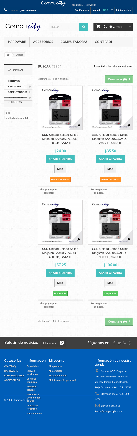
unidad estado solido (17, 127)
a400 (17, 132)
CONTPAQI (12, 149)
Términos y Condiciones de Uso (33, 397)
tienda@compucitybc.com (108, 411)
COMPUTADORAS (74, 41)
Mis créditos (55, 371)
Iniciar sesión (123, 10)
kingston (11, 138)
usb (8, 122)
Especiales (33, 366)
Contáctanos (82, 10)
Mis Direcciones (58, 375)
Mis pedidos (55, 366)
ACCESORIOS (43, 41)
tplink (9, 154)
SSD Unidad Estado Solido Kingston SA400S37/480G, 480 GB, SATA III (60, 253)
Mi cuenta (57, 360)
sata (8, 132)
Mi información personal (62, 380)
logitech (10, 143)
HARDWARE (17, 41)
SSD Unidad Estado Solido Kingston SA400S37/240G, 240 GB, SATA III (110, 139)
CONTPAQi (103, 41)
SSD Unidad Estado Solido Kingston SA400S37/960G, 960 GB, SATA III (110, 253)
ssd (22, 138)
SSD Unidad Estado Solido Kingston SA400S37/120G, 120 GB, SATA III (60, 139)
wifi (24, 149)
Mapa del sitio (34, 413)
